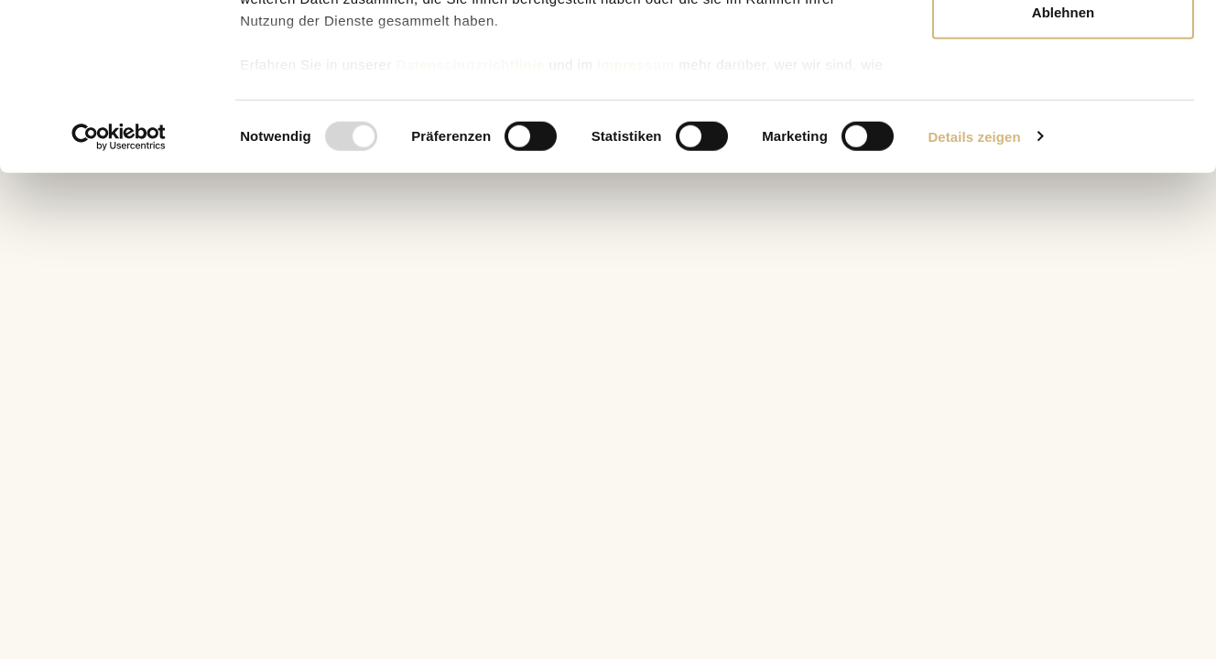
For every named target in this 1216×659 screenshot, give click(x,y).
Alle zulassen (1062, 48)
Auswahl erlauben (1063, 108)
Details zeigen (974, 292)
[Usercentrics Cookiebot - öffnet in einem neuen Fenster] (118, 293)
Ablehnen (1063, 168)
